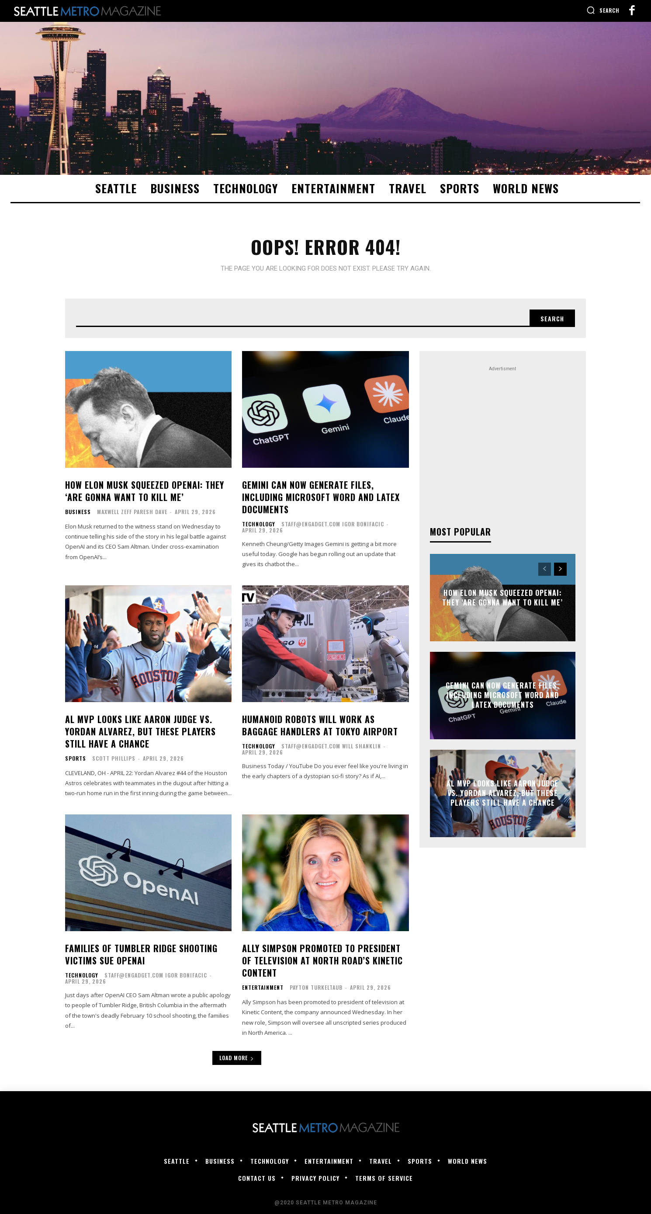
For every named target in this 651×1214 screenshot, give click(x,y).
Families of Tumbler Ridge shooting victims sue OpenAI (141, 954)
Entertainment (263, 987)
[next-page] (560, 569)
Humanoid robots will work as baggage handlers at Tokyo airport (320, 725)
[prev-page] (544, 569)
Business (78, 512)
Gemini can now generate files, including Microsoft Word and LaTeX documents (321, 497)
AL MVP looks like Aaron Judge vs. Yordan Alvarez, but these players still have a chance (140, 731)
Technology (258, 524)
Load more (236, 1057)
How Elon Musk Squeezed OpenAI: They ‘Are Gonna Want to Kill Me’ (144, 491)
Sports (75, 758)
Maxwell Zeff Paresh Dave (132, 511)
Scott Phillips (113, 758)
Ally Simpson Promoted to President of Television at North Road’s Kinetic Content (322, 960)
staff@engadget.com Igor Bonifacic (332, 524)
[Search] (552, 318)
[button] (603, 10)
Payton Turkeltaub (316, 987)
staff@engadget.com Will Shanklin (331, 746)
